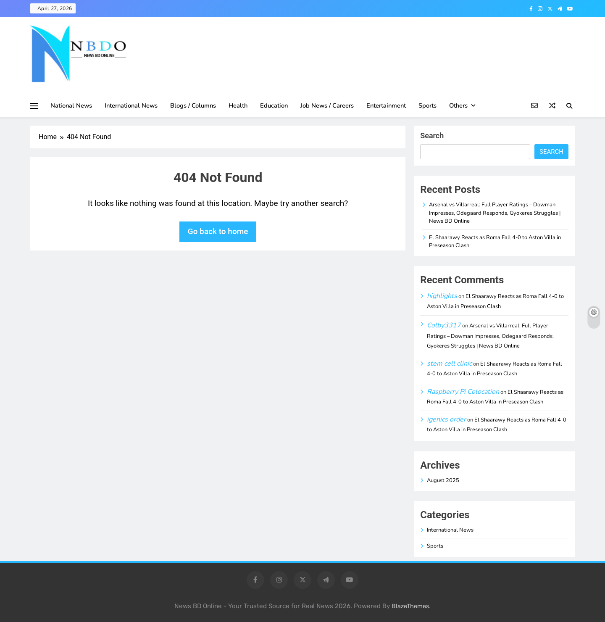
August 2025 (443, 480)
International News (131, 105)
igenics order (446, 419)
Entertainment (386, 105)
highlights (442, 295)
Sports (427, 105)
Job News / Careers (327, 105)
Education (274, 105)
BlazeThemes (410, 606)
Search (432, 135)
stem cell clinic (449, 363)
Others (458, 105)
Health (238, 105)
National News (71, 105)
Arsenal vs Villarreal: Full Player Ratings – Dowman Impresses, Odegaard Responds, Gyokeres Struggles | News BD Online (494, 213)
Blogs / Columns (193, 105)
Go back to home (218, 231)
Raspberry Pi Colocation (463, 391)
